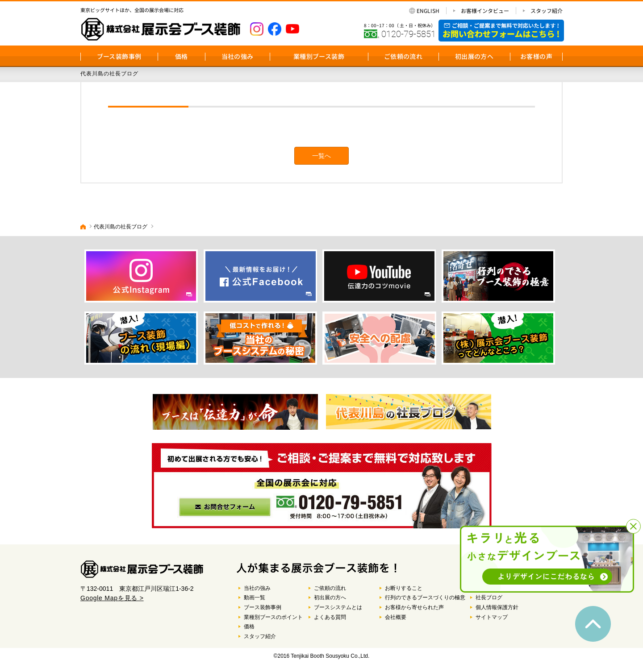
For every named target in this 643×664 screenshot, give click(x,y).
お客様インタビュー (485, 10)
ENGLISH (428, 10)
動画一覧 (254, 597)
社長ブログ (489, 597)
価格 (181, 56)
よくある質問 (330, 617)
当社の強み (237, 56)
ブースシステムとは (338, 607)
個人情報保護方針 (497, 607)
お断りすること (403, 588)
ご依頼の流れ (403, 56)
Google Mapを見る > (112, 598)
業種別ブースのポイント (273, 617)
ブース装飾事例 (119, 56)
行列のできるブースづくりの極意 (425, 597)
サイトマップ (492, 617)
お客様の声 (536, 56)
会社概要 (395, 617)
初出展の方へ (474, 56)
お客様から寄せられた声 (414, 607)
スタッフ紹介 (546, 10)
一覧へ (321, 155)
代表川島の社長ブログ (120, 226)
